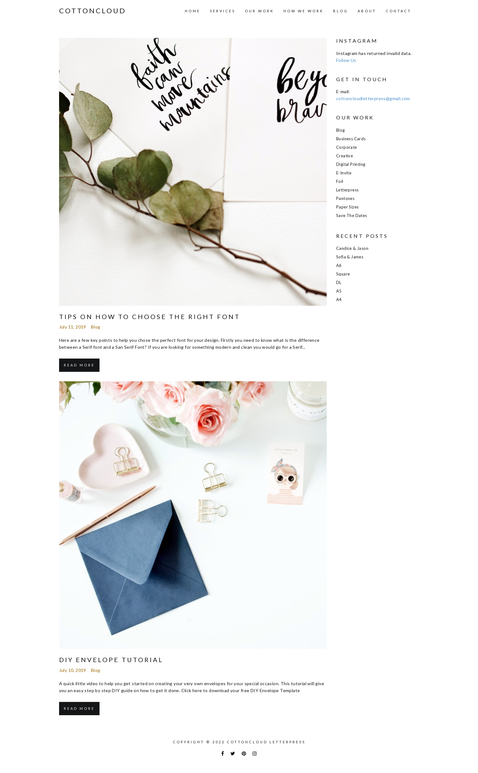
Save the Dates (351, 215)
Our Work (259, 11)
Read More (79, 365)
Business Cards (351, 138)
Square (343, 273)
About (367, 11)
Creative (344, 155)
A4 (339, 299)
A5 (339, 290)
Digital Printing (350, 164)
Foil (339, 181)
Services (222, 11)
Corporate (346, 147)
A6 (339, 265)
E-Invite (343, 172)
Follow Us (346, 60)
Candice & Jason (352, 248)
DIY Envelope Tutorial (111, 659)
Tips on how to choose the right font (149, 316)
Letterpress (347, 189)
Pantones (345, 198)
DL (339, 282)
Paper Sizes (347, 206)
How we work (303, 11)
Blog (340, 11)
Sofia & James (349, 256)
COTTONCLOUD (92, 10)
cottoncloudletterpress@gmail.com (373, 98)
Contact (398, 11)
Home (192, 11)
